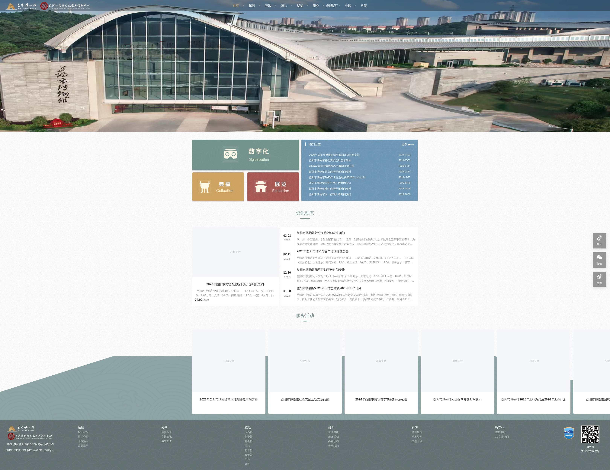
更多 (408, 144)
